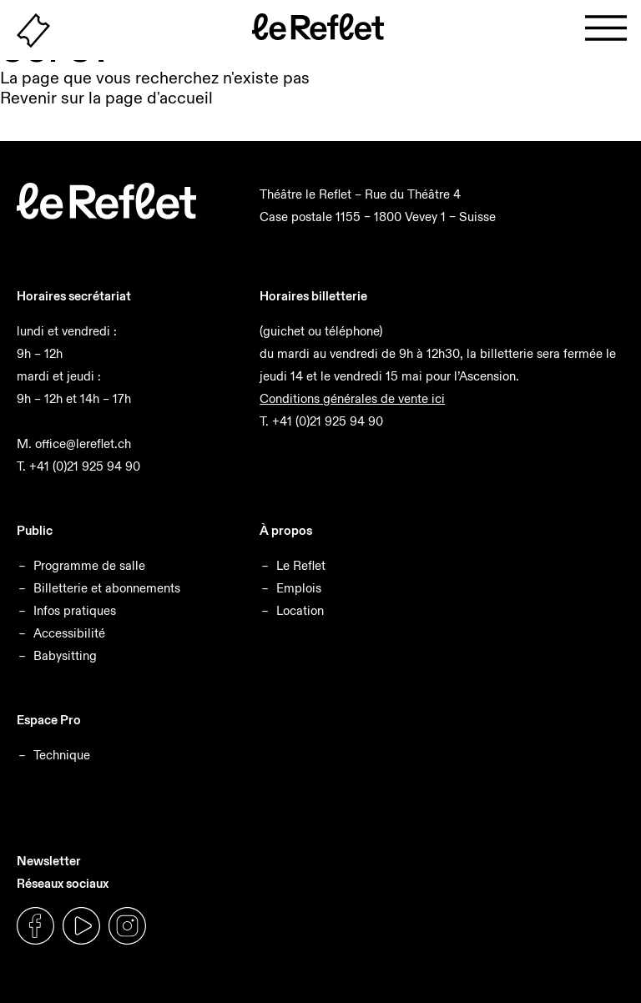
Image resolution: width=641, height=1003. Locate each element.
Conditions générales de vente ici (352, 398)
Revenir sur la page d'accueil (106, 98)
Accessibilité (69, 633)
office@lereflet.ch (83, 443)
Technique (61, 755)
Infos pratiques (74, 610)
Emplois (298, 588)
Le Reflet (301, 565)
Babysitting (65, 655)
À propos (286, 530)
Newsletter (49, 861)
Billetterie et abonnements (106, 588)
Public (35, 530)
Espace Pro (49, 720)
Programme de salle (89, 565)
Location (300, 610)
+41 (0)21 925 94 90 (84, 466)
